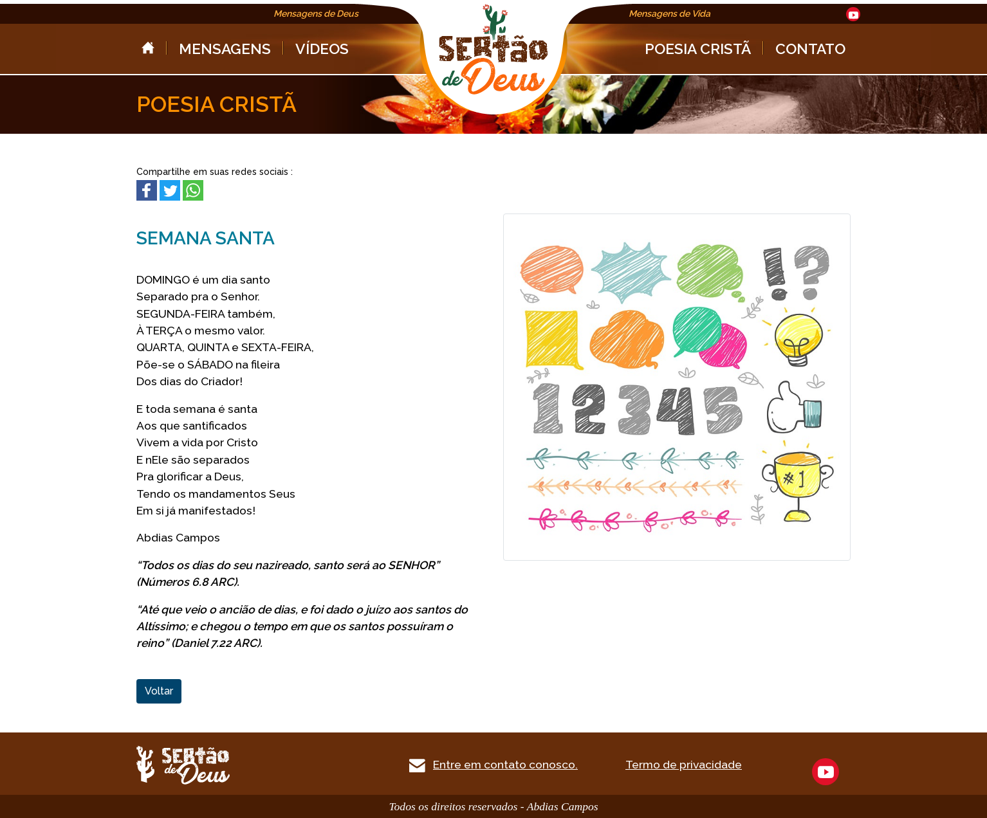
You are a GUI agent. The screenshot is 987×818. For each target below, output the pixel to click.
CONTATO (810, 48)
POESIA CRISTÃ (698, 48)
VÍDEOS (322, 48)
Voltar (159, 691)
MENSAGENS (225, 48)
